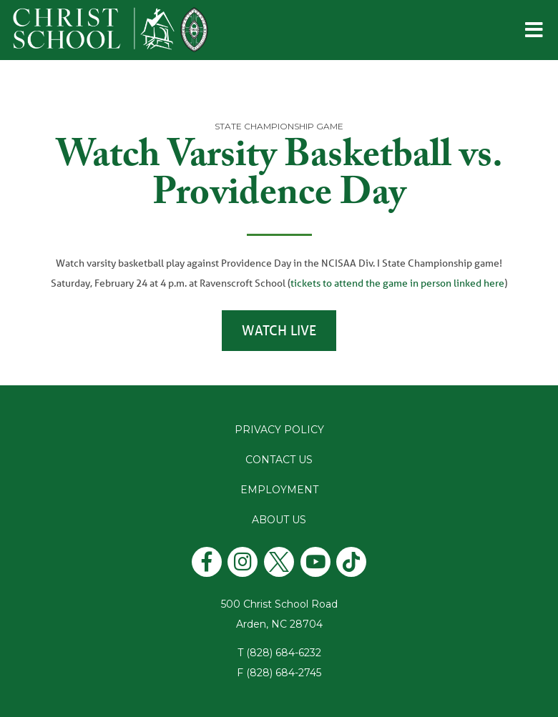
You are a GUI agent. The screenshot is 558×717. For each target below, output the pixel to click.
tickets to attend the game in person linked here (397, 283)
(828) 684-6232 (283, 652)
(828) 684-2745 (283, 672)
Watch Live (279, 330)
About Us (279, 519)
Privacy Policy (279, 429)
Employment (279, 489)
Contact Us (279, 459)
